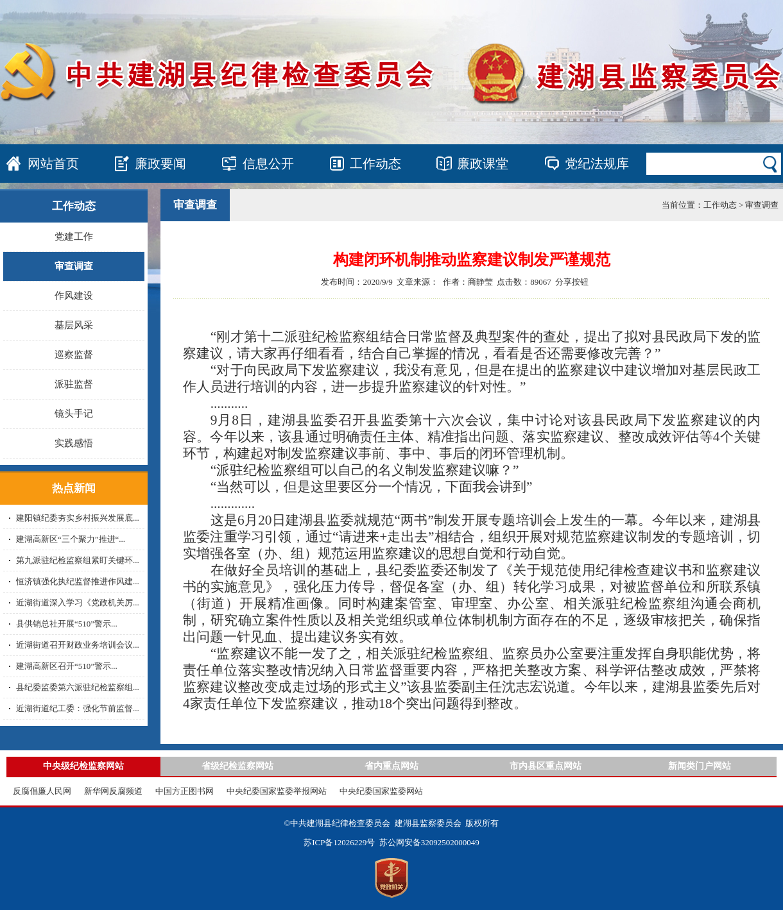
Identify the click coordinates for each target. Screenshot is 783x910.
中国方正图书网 (184, 791)
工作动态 (375, 163)
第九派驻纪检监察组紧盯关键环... (77, 560)
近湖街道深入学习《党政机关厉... (77, 602)
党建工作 (74, 237)
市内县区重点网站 (545, 766)
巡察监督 (74, 355)
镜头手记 (74, 414)
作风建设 (74, 296)
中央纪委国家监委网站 (381, 791)
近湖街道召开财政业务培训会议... (77, 645)
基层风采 (74, 325)
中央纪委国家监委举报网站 (277, 791)
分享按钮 (572, 282)
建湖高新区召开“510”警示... (66, 666)
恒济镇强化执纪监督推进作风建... (77, 581)
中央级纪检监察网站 (83, 766)
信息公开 (268, 163)
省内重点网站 (391, 766)
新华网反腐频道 (113, 791)
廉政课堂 (482, 163)
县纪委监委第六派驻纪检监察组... (77, 687)
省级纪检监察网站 (237, 766)
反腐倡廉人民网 (42, 791)
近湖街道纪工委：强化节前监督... (77, 708)
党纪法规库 (597, 163)
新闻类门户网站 (699, 766)
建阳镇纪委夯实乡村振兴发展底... (77, 518)
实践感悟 (74, 443)
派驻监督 (74, 384)
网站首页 (53, 163)
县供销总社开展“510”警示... (66, 623)
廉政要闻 (160, 163)
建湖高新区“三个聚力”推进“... (70, 539)
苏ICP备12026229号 (339, 842)
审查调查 (74, 266)
